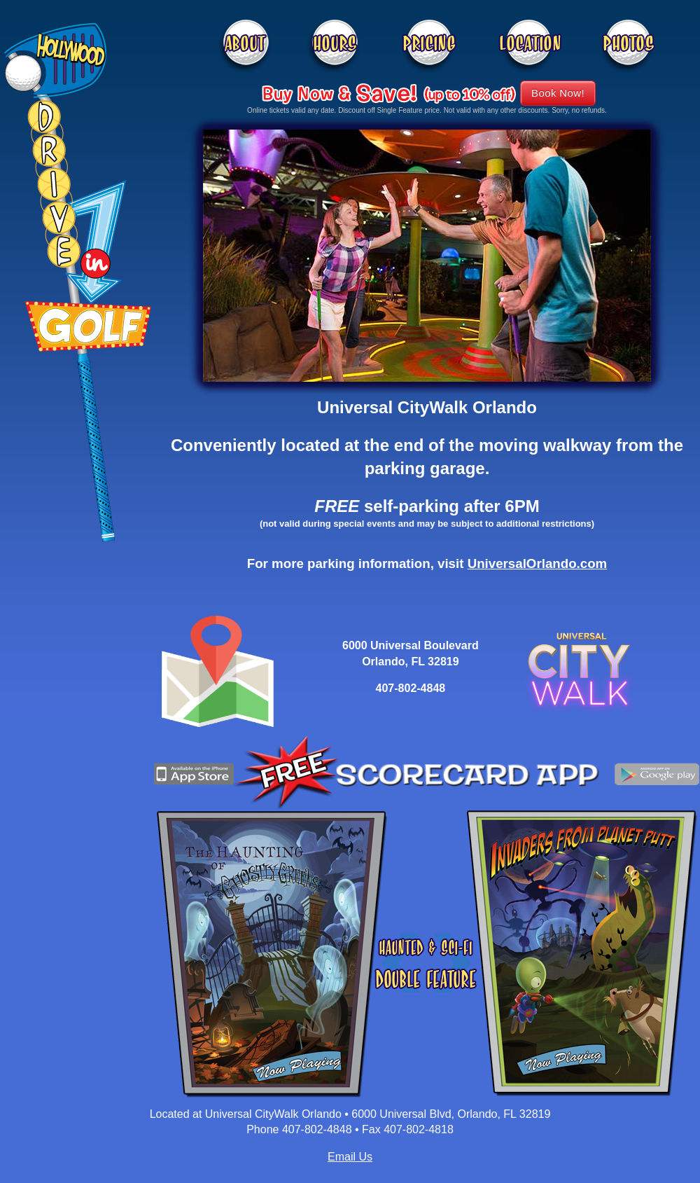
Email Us (350, 1157)
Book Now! (557, 93)
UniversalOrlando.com (538, 563)
